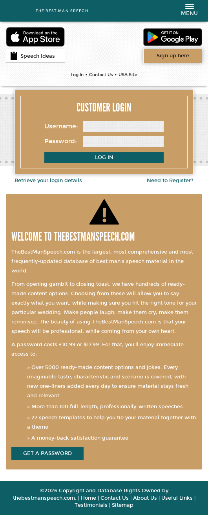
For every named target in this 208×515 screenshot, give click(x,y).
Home (88, 498)
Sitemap (122, 505)
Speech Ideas (32, 55)
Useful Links (177, 498)
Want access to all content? (173, 56)
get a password (47, 453)
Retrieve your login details (48, 180)
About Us (145, 498)
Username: (61, 126)
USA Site (128, 74)
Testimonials (91, 505)
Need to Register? (170, 180)
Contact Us (101, 74)
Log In (77, 74)
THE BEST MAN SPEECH (62, 11)
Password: (60, 141)
